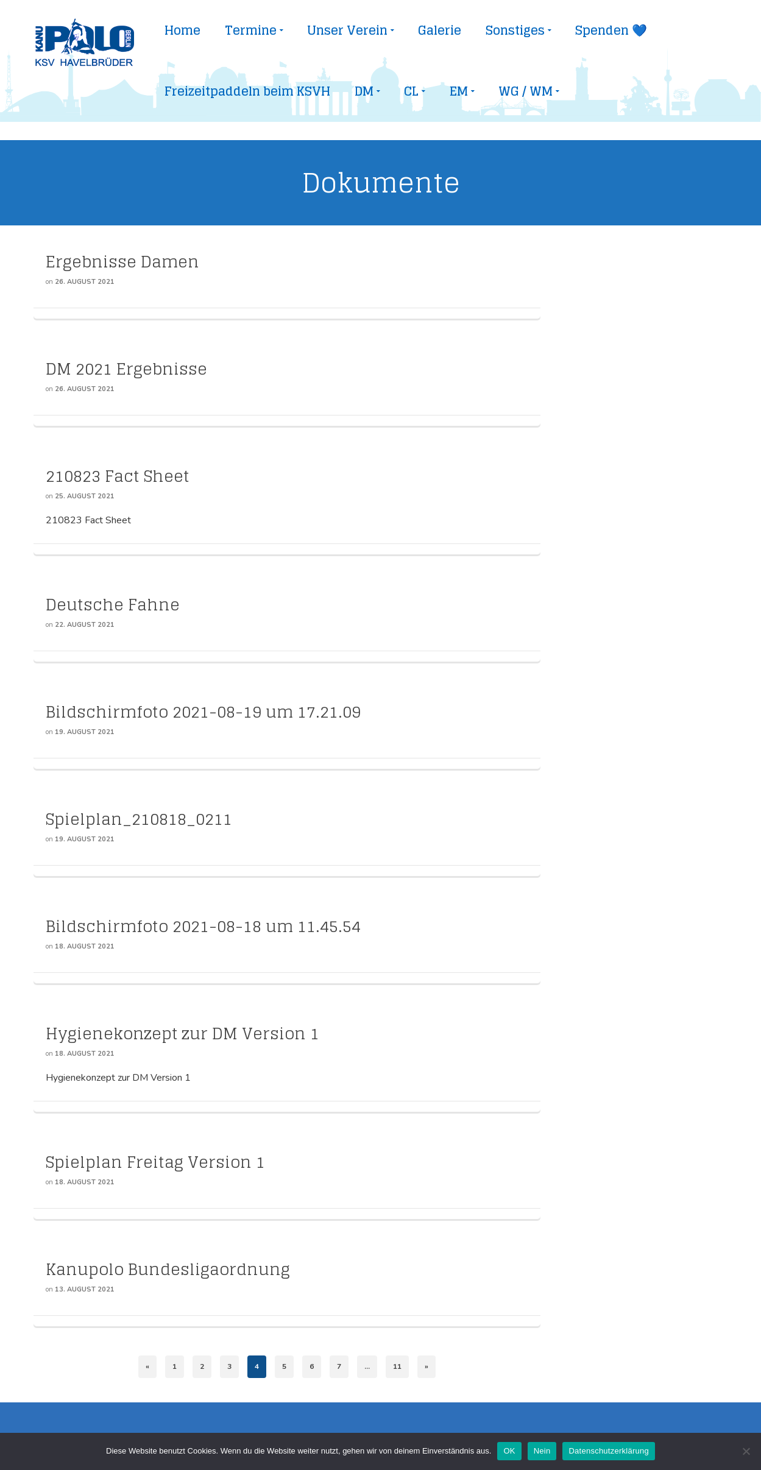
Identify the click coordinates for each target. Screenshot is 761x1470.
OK (509, 1450)
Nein (542, 1450)
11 (397, 1366)
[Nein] (746, 1451)
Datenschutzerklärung (608, 1450)
